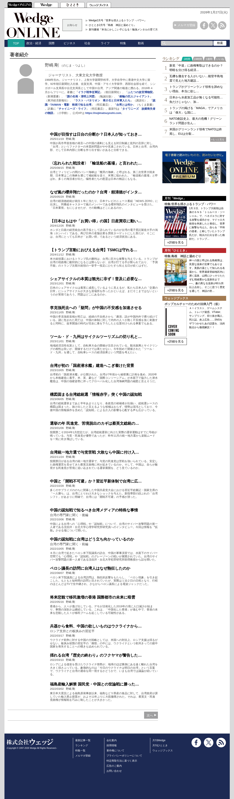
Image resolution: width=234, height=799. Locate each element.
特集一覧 (80, 750)
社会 (87, 43)
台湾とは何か (124, 104)
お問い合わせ (114, 770)
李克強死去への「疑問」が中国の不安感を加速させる (96, 308)
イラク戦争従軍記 (89, 92)
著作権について (115, 750)
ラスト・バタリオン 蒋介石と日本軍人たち (102, 100)
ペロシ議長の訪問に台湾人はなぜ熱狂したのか (90, 568)
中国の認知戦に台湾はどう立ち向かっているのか (92, 539)
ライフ (105, 43)
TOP (16, 43)
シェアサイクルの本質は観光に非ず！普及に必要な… (96, 279)
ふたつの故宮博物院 (140, 92)
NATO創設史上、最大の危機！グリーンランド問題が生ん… (195, 121)
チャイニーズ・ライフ (72, 108)
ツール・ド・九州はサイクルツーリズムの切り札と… (96, 337)
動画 (141, 43)
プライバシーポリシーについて (124, 755)
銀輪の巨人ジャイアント (134, 96)
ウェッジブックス (162, 750)
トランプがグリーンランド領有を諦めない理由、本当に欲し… (196, 89)
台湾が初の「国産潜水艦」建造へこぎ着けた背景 (92, 365)
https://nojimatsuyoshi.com (103, 113)
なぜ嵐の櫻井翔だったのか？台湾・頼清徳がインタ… (96, 192)
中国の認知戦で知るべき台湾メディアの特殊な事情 (94, 510)
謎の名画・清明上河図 (81, 96)
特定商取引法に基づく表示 (121, 760)
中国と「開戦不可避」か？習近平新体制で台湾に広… (96, 481)
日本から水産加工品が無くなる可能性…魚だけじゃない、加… (196, 100)
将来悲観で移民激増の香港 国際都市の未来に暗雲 (92, 597)
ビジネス (69, 43)
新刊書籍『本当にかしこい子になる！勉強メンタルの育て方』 (124, 29)
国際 (52, 43)
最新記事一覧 (83, 740)
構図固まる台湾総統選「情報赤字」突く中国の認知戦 (96, 394)
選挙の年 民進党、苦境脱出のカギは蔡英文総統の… (94, 423)
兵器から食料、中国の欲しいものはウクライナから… (96, 626)
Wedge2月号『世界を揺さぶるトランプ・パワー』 (118, 20)
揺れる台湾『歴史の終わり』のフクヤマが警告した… (96, 655)
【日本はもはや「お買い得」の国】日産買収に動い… (96, 221)
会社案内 (111, 740)
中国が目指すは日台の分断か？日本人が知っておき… (96, 134)
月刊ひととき (160, 745)
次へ (150, 715)
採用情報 (111, 745)
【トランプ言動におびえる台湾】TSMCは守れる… (93, 250)
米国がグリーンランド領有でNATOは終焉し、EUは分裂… (195, 131)
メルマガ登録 (186, 25)
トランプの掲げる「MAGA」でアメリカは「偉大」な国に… (196, 110)
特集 (123, 43)
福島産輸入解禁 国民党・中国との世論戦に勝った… (94, 684)
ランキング (81, 745)
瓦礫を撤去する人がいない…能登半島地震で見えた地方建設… (196, 78)
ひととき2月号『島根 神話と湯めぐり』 (112, 25)
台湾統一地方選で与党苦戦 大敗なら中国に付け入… (94, 452)
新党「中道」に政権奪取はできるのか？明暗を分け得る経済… (196, 68)
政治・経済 (33, 43)
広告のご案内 (114, 765)
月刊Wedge (159, 740)
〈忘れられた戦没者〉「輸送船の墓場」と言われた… (96, 163)
